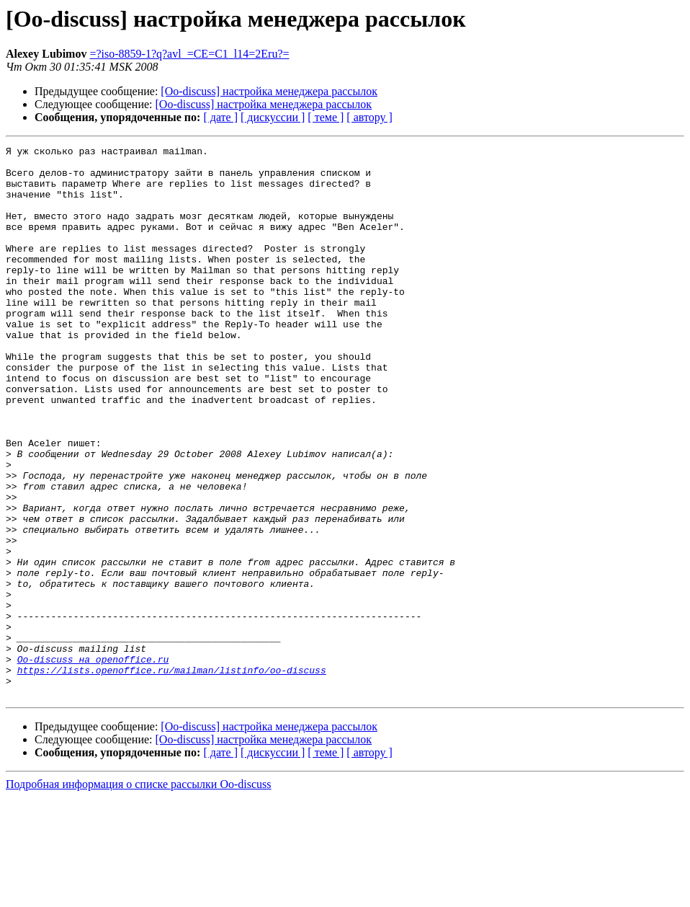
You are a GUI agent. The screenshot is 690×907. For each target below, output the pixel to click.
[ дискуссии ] (273, 117)
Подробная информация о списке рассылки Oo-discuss (139, 894)
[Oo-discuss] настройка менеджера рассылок (269, 91)
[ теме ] (326, 117)
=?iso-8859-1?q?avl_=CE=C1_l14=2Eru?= (189, 54)
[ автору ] (369, 117)
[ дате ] (220, 117)
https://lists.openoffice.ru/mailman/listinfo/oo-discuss (171, 775)
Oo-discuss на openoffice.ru (93, 762)
